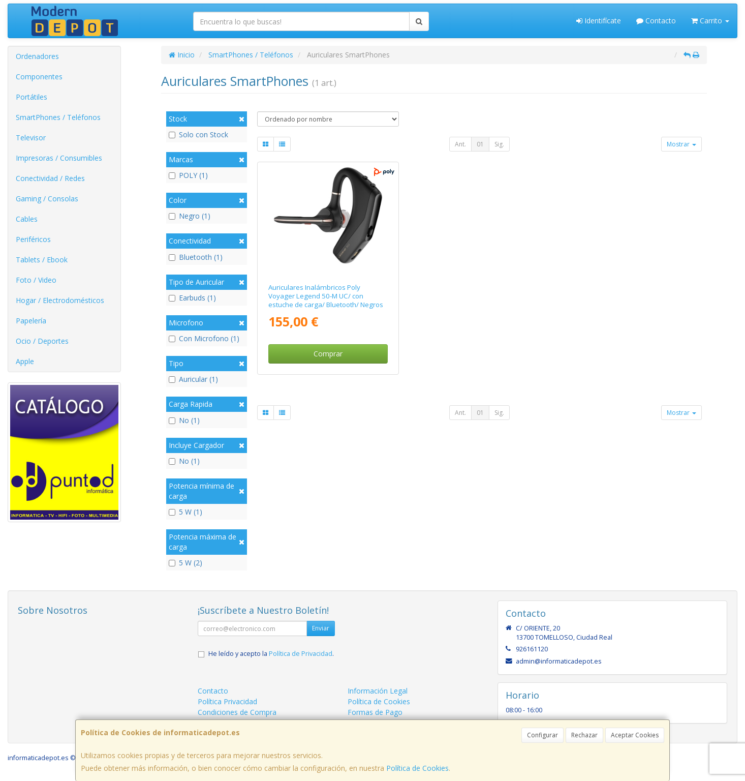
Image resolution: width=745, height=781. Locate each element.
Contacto (656, 20)
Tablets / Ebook (42, 259)
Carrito (710, 20)
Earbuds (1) (192, 298)
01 (480, 144)
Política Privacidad (227, 701)
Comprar (328, 353)
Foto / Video (36, 280)
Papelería (31, 320)
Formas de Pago (375, 712)
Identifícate (598, 20)
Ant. (460, 144)
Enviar (320, 628)
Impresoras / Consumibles (59, 158)
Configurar (542, 735)
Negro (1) (189, 216)
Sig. (499, 144)
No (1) (184, 420)
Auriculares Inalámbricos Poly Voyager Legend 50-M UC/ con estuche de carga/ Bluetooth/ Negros (325, 296)
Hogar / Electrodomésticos (60, 300)
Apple (25, 361)
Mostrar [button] (681, 144)
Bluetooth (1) (196, 257)
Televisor (31, 137)
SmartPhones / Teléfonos (58, 117)
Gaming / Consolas (47, 198)
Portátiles (31, 97)
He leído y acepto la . (271, 653)
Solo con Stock (198, 134)
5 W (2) (185, 562)
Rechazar (584, 735)
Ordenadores (37, 56)
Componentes (39, 76)
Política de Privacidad (300, 653)
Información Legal (378, 691)
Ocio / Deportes (42, 341)
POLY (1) (188, 175)
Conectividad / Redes (50, 178)
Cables (27, 219)
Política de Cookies (417, 768)
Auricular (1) (193, 379)
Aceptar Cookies (635, 735)
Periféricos (33, 239)
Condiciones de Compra (237, 712)
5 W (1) (185, 512)
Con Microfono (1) (204, 338)
